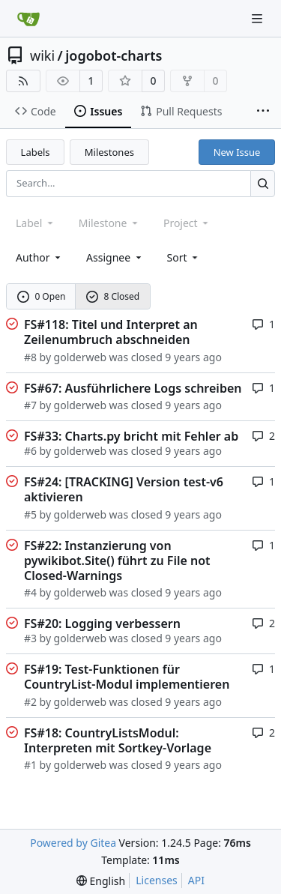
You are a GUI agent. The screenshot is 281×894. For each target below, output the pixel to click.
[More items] (263, 111)
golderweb (80, 357)
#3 (30, 638)
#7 (30, 405)
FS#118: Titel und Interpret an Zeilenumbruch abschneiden (111, 332)
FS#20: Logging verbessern (102, 623)
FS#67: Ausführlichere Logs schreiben (132, 388)
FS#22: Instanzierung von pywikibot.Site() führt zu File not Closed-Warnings (117, 560)
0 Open (41, 296)
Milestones (109, 152)
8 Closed (113, 296)
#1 (30, 765)
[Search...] (262, 183)
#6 (30, 451)
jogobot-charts (113, 55)
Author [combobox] (39, 257)
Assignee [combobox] (115, 257)
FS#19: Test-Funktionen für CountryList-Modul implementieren (126, 677)
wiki (42, 55)
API (196, 880)
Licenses (157, 880)
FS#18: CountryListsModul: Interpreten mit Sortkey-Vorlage (117, 740)
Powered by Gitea (73, 843)
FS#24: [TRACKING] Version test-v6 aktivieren (123, 489)
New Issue (237, 152)
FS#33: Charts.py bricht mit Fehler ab (131, 436)
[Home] (28, 18)
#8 (30, 357)
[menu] (184, 257)
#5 (30, 514)
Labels (35, 152)
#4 (30, 592)
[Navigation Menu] (259, 18)
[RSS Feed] (23, 81)
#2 (30, 702)
